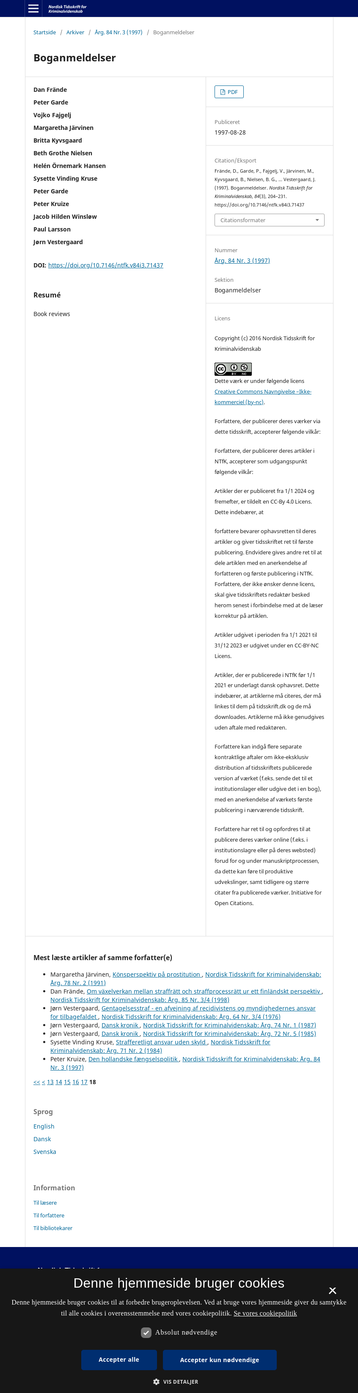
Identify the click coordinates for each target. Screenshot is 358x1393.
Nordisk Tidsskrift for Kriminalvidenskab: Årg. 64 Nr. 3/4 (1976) (191, 1017)
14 (58, 1082)
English (44, 1126)
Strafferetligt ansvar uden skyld (161, 1042)
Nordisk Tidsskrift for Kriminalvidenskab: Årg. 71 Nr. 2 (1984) (160, 1046)
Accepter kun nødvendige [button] (219, 1360)
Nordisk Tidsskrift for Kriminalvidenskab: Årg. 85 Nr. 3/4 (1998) (139, 1000)
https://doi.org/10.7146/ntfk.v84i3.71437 (105, 265)
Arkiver (75, 32)
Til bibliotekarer (52, 1228)
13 (50, 1082)
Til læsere (45, 1202)
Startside (44, 32)
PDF (232, 92)
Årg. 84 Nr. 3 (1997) (119, 32)
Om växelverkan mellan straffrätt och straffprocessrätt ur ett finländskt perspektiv (204, 991)
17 (84, 1082)
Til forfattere (48, 1215)
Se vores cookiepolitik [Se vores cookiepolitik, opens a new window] (265, 1313)
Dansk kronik (121, 1025)
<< (36, 1082)
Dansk (42, 1139)
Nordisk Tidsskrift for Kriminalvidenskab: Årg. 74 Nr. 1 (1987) (229, 1025)
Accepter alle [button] (119, 1359)
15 (67, 1082)
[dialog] (179, 1331)
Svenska (44, 1152)
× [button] (332, 1293)
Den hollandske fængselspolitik (133, 1059)
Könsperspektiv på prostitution (157, 974)
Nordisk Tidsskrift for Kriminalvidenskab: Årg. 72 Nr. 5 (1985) (229, 1034)
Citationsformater (242, 220)
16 (75, 1082)
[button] (179, 1381)
